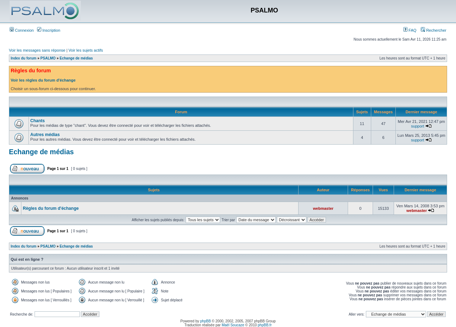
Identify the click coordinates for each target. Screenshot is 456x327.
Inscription (48, 30)
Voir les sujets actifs (85, 50)
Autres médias (45, 134)
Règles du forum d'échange (51, 208)
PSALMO (48, 58)
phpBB (205, 321)
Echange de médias (76, 58)
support (417, 126)
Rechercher (433, 30)
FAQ (409, 30)
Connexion (22, 30)
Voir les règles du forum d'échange (43, 80)
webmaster (323, 208)
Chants (37, 120)
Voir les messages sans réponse (37, 50)
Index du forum (23, 58)
